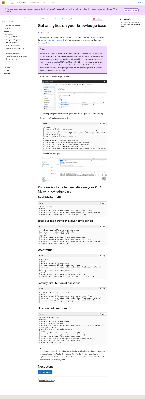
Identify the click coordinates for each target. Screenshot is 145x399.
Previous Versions (48, 19)
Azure (58, 19)
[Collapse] (25, 17)
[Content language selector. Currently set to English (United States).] (11, 396)
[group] (74, 138)
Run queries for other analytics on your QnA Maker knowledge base (130, 24)
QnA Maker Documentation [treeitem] (12, 25)
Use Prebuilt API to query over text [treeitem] (15, 49)
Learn (39, 19)
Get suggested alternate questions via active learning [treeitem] (16, 58)
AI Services (65, 19)
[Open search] (136, 3)
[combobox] (13, 21)
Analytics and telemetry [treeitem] (13, 62)
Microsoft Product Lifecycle (58, 9)
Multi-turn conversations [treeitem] (13, 54)
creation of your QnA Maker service (52, 40)
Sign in (140, 3)
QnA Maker (74, 19)
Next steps (124, 29)
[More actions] (105, 18)
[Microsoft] (3, 2)
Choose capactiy (45, 372)
